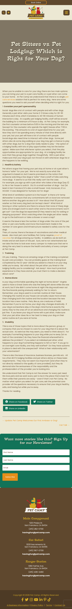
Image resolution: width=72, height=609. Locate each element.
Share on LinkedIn (17, 408)
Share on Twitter (45, 401)
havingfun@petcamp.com (36, 532)
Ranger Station (36, 561)
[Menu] (66, 12)
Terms (49, 605)
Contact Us (59, 605)
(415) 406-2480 (36, 572)
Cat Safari (36, 540)
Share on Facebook (18, 401)
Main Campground (36, 518)
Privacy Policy (36, 605)
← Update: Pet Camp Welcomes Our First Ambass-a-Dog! (29, 420)
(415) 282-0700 (36, 529)
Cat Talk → (64, 425)
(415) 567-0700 (36, 550)
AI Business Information (18, 605)
